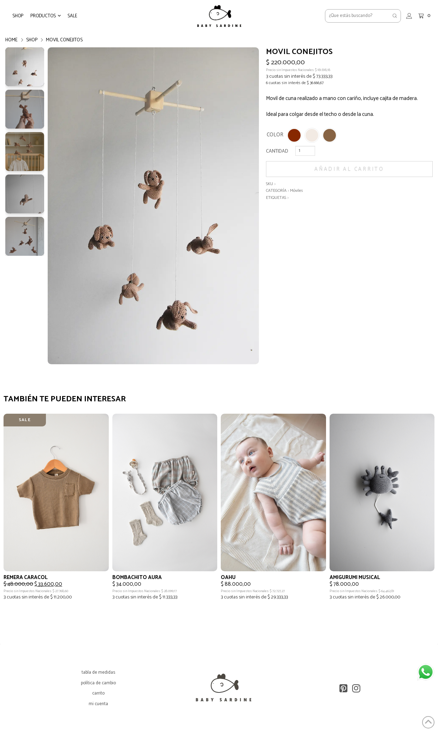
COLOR (275, 135)
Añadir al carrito (349, 169)
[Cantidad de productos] (305, 151)
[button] (46, 16)
